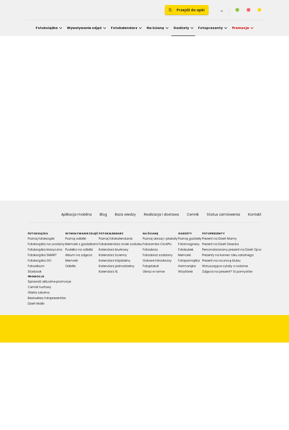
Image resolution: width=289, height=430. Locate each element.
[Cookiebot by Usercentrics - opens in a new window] (231, 157)
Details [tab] (144, 171)
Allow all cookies (232, 271)
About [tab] (219, 171)
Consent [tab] (69, 171)
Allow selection (188, 271)
